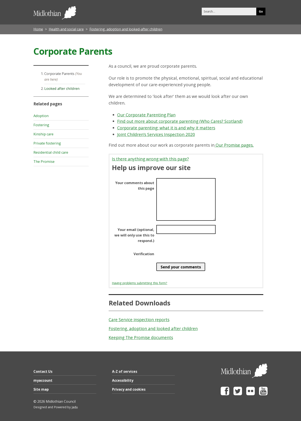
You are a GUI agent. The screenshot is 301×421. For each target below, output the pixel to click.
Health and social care (66, 29)
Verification (144, 254)
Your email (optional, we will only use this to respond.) (134, 235)
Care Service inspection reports (139, 319)
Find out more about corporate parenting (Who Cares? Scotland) (179, 121)
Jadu (75, 407)
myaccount (42, 380)
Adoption (41, 115)
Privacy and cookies (128, 389)
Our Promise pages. (234, 145)
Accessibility (122, 380)
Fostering (41, 125)
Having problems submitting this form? (139, 283)
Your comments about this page (134, 185)
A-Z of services (124, 371)
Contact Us (42, 371)
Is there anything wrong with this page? (150, 159)
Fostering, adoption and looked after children (153, 328)
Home (38, 29)
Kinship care (43, 134)
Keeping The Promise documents (141, 337)
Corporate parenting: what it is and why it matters (166, 128)
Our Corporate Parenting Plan (146, 115)
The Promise (44, 161)
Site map (41, 389)
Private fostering (47, 143)
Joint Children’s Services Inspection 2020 (156, 134)
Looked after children (61, 88)
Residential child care (50, 152)
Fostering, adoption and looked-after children (125, 29)
